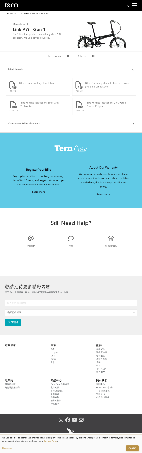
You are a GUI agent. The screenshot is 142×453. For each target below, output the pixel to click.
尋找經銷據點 (111, 246)
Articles (86, 56)
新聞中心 (100, 384)
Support (19, 14)
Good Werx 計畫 (104, 388)
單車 (53, 345)
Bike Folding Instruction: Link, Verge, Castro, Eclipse (107, 105)
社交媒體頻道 (102, 397)
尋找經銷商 (10, 384)
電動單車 (10, 345)
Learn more (38, 192)
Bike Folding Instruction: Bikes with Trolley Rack (40, 105)
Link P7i (34, 14)
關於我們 (101, 380)
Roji (52, 362)
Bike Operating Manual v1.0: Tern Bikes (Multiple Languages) (106, 85)
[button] (134, 5)
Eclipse (54, 352)
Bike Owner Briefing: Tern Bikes (36, 83)
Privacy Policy (50, 441)
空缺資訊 (100, 394)
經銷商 (9, 380)
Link (27, 14)
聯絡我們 (31, 246)
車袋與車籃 (101, 359)
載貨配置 (100, 356)
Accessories (58, 56)
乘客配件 (100, 349)
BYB (53, 349)
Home (10, 14)
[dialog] (71, 444)
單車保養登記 (57, 391)
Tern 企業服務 (103, 391)
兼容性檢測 (56, 401)
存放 (98, 365)
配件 (99, 345)
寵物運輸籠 (101, 352)
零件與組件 (101, 369)
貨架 (98, 362)
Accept (132, 448)
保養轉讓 (55, 394)
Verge (53, 359)
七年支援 (55, 388)
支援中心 (56, 380)
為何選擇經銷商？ (13, 388)
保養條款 (55, 397)
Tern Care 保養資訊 (60, 384)
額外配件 (100, 372)
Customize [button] (7, 448)
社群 (71, 246)
